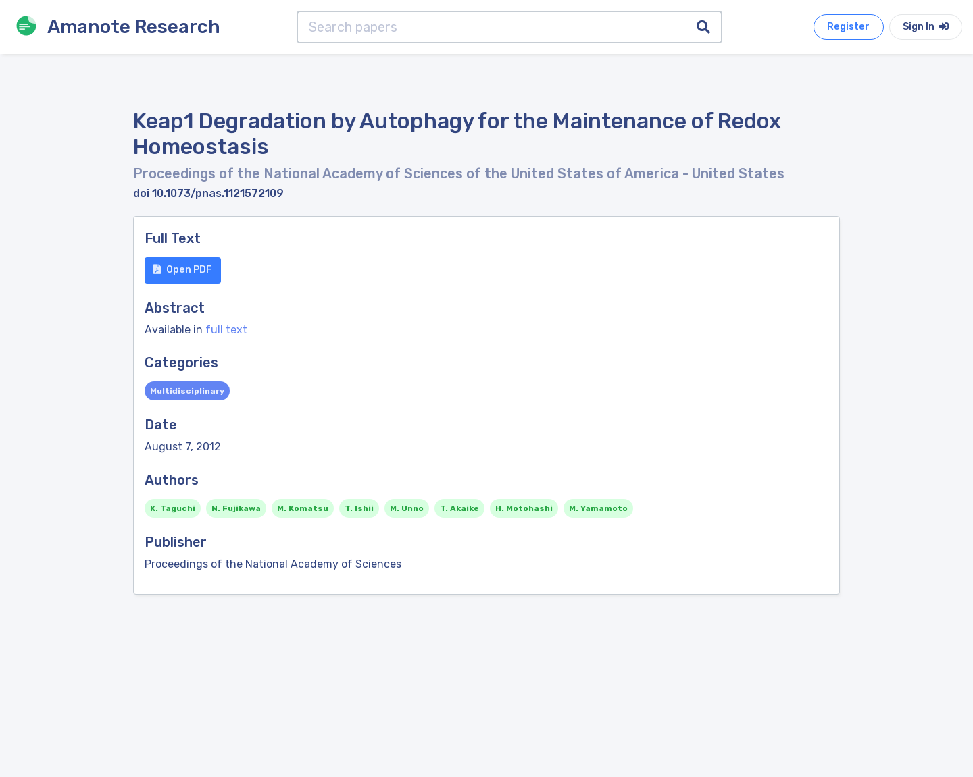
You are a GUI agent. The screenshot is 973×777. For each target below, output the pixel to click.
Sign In (926, 26)
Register (848, 26)
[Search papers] (492, 27)
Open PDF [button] (182, 269)
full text (226, 329)
